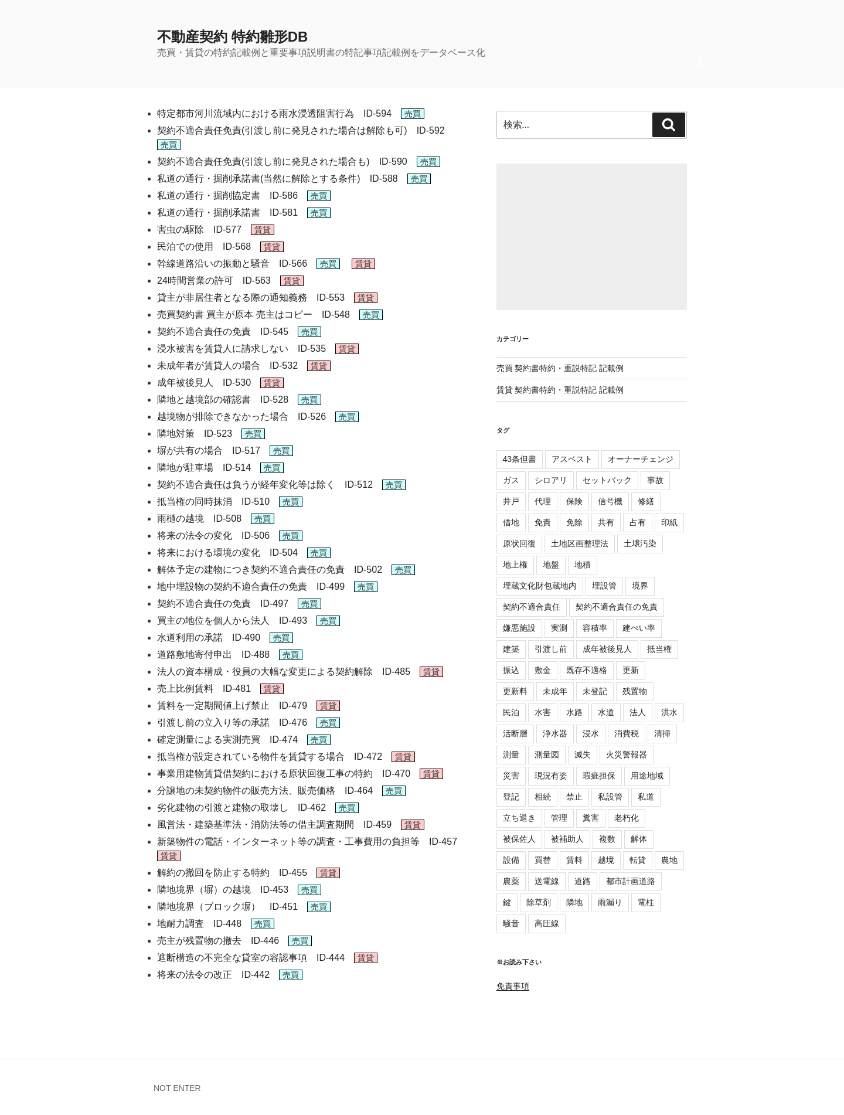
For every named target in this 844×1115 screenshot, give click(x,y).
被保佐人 (519, 839)
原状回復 (519, 543)
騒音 (511, 923)
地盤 (551, 564)
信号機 (610, 501)
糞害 (591, 817)
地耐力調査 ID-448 (199, 924)
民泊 (511, 712)
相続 (543, 796)
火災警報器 (626, 754)
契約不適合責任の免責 (617, 606)
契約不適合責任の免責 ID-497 (222, 604)
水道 (606, 712)
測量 (511, 754)
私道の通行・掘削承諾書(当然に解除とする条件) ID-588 (277, 178)
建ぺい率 (638, 628)
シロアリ (551, 480)
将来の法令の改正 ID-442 (213, 975)
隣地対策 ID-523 (194, 433)
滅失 (582, 754)
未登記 (595, 691)
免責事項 (512, 986)
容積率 (595, 628)
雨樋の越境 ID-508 (199, 518)
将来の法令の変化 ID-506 (213, 535)
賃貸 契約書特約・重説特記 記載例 (560, 390)
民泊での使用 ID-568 (204, 246)
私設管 (610, 796)
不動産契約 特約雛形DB (232, 37)
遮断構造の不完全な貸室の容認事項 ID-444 (251, 958)
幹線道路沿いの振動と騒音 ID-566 (232, 263)
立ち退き (519, 817)
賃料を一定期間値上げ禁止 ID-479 (232, 706)
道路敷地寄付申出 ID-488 (213, 655)
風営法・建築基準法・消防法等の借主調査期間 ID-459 (274, 825)
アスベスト (572, 459)
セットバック (607, 480)
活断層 (515, 733)
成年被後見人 (607, 649)
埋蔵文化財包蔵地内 (540, 585)
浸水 (591, 733)
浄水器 (555, 733)
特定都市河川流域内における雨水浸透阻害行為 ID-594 (274, 113)
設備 (511, 860)
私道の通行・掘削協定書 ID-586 (227, 195)
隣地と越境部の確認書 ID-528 (222, 399)
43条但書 (520, 459)
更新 (630, 670)
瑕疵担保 (599, 775)
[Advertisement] (591, 237)
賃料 (574, 860)
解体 (639, 839)
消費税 (626, 733)
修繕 (646, 501)
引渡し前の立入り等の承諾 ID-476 (232, 723)
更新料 (515, 691)
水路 (574, 712)
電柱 (646, 902)
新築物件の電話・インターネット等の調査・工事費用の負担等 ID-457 (307, 842)
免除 (574, 522)
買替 (543, 860)
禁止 (574, 796)
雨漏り (610, 902)
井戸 (511, 501)
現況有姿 (551, 775)
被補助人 (567, 839)
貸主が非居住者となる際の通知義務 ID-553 (251, 297)
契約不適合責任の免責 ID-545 (222, 331)
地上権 (515, 564)
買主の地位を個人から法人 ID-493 (232, 621)
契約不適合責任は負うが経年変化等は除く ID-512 (265, 484)
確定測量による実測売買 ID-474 (227, 740)
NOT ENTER (177, 1088)
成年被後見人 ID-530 (204, 382)
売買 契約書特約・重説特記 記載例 (560, 368)
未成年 (555, 691)
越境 (606, 860)
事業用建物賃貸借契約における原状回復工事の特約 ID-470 (283, 774)
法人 (637, 712)
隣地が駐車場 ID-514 (204, 467)
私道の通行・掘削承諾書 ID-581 (227, 212)
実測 (559, 628)
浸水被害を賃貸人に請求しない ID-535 (241, 348)
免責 (543, 522)
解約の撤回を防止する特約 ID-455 (232, 873)
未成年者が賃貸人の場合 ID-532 (227, 365)
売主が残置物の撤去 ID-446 (218, 941)
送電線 (547, 881)
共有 (606, 522)
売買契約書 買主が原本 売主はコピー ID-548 (253, 314)
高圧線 (547, 923)
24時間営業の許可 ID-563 (214, 280)
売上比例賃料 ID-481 (204, 689)
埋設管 (604, 585)
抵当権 (659, 649)
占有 (637, 522)
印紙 (669, 522)
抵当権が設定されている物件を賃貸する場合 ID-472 (269, 757)
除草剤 (538, 902)
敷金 (543, 670)
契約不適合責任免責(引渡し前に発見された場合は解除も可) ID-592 (301, 130)
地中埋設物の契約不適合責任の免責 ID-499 (251, 587)
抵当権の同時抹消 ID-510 (213, 501)
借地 (511, 522)
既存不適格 (586, 670)
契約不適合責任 (531, 606)
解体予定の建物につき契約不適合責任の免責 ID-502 (269, 570)
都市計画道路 (630, 881)
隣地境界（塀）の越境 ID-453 (222, 890)
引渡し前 (551, 649)
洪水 (669, 712)
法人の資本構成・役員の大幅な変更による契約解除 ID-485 (283, 672)
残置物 (634, 691)
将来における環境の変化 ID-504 (227, 553)
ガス (511, 480)
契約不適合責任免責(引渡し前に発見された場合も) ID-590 (282, 161)
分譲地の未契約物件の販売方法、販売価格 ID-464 (265, 791)
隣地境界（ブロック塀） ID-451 (227, 907)
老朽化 (626, 817)
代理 (543, 501)
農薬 (511, 881)
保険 (574, 501)
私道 (646, 796)
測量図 (547, 754)
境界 (640, 585)
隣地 (574, 902)
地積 (582, 564)
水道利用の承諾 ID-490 (208, 638)
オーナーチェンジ (640, 459)
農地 (669, 860)
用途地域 (647, 775)
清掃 (662, 733)
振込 (511, 670)
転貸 (637, 860)
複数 (607, 839)
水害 (543, 712)
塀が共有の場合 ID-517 (208, 450)
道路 (582, 881)
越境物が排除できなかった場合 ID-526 (241, 416)
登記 (511, 796)
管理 (559, 817)
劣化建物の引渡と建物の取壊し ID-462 (241, 808)
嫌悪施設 (519, 628)
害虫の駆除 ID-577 (199, 229)
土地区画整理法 (579, 543)
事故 (655, 480)
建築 (511, 649)
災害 (511, 775)
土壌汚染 (640, 543)
